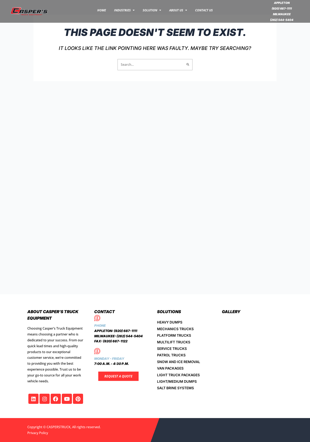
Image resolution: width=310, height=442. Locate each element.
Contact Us (204, 10)
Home (101, 10)
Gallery (231, 311)
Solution (152, 10)
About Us (178, 10)
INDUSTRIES (124, 10)
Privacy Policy (37, 433)
